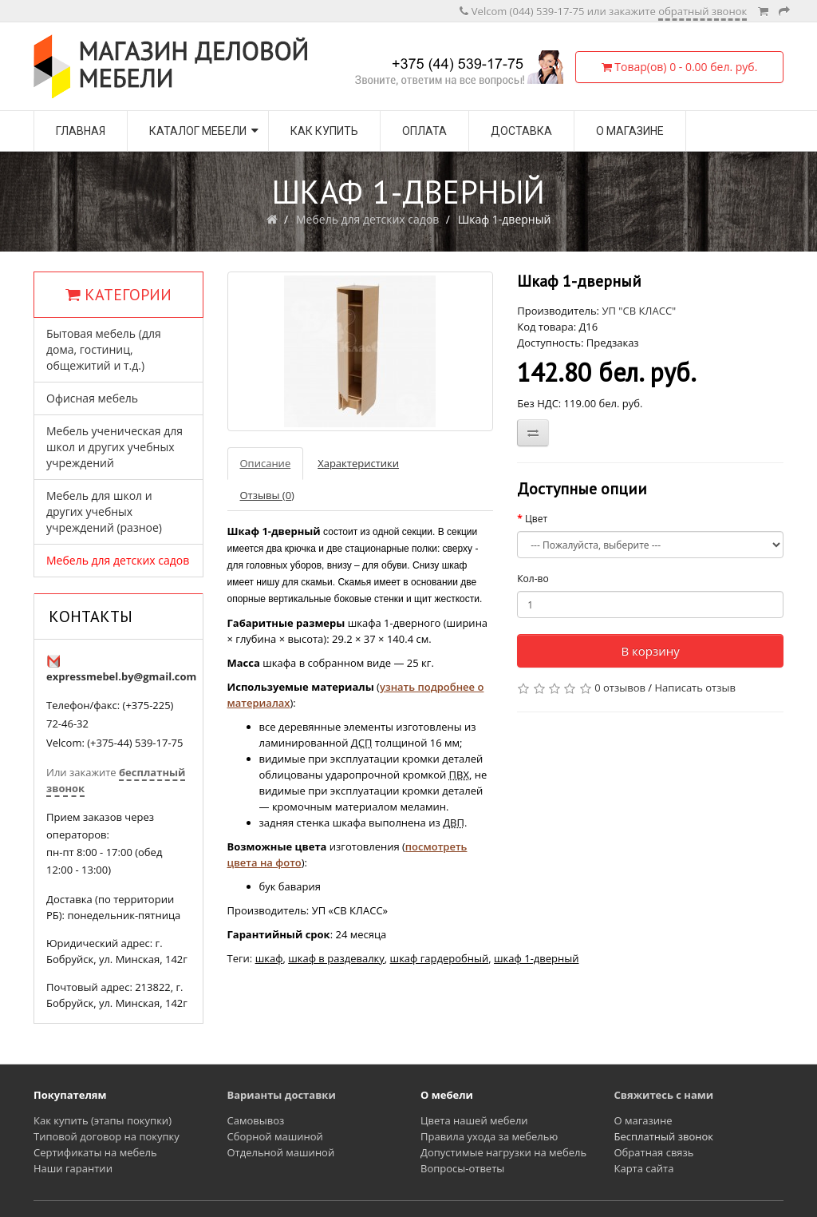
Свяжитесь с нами (664, 1095)
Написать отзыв (695, 687)
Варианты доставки (281, 1095)
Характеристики (358, 463)
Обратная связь (654, 1152)
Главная (80, 131)
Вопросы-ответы (462, 1168)
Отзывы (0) (267, 495)
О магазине (630, 131)
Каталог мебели (198, 131)
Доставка (521, 131)
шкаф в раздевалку (336, 958)
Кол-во (532, 578)
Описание (265, 463)
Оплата (424, 131)
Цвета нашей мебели (474, 1120)
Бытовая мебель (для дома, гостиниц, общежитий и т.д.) (103, 349)
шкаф (269, 958)
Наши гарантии (73, 1168)
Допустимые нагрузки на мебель (503, 1152)
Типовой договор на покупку (107, 1136)
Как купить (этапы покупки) (103, 1120)
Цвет (536, 518)
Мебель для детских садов (367, 219)
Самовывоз (256, 1120)
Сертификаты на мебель (95, 1152)
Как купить (324, 131)
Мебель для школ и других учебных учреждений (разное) (104, 511)
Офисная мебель (92, 398)
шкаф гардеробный (439, 958)
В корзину (650, 651)
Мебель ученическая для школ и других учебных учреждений (114, 446)
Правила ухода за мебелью (489, 1136)
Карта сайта (644, 1168)
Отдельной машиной (281, 1152)
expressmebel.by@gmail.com (121, 676)
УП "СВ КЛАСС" (639, 310)
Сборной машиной (275, 1136)
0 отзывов (619, 687)
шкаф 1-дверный (536, 958)
